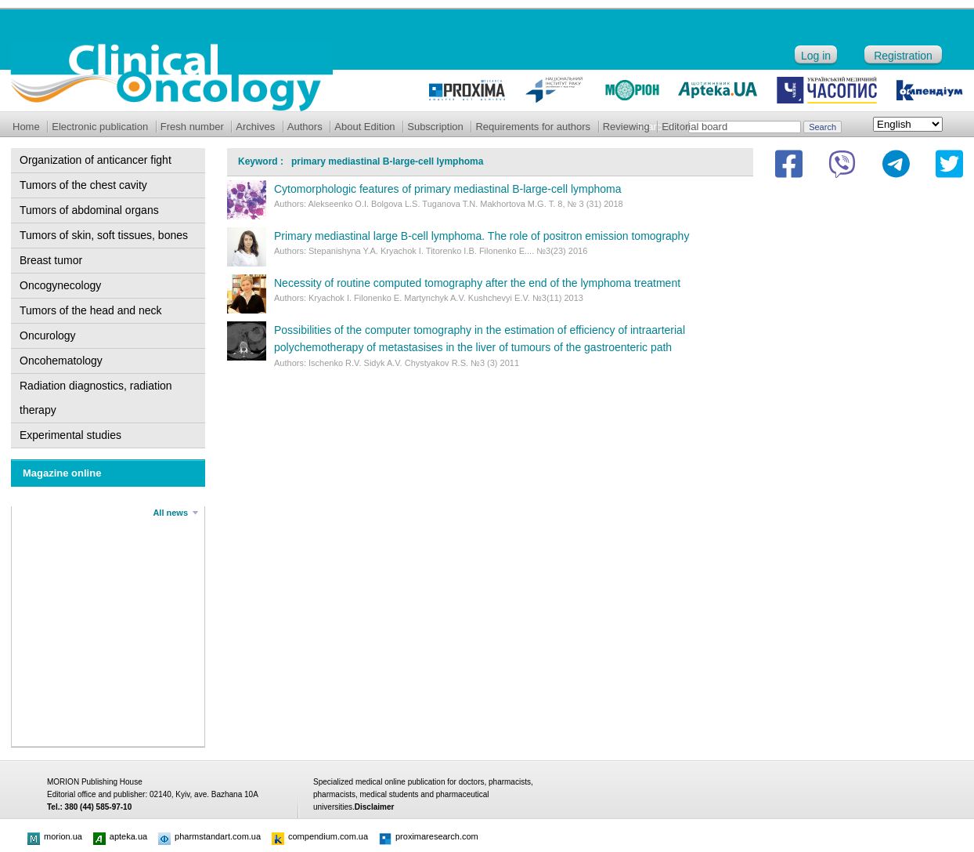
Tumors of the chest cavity (83, 185)
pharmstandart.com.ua (209, 836)
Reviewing (626, 126)
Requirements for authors (532, 126)
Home (26, 126)
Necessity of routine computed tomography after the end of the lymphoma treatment (477, 283)
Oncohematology (61, 360)
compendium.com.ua (320, 836)
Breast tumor (51, 260)
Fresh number (192, 126)
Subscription (435, 126)
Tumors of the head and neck (91, 310)
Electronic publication (100, 126)
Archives (255, 126)
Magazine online (62, 473)
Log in (816, 55)
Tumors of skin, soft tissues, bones (104, 235)
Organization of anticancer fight (95, 160)
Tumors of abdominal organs (89, 210)
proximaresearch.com (428, 836)
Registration (903, 55)
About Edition (364, 126)
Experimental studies (70, 435)
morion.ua (54, 836)
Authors (305, 126)
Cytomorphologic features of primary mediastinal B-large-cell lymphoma (448, 189)
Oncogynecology (60, 285)
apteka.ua (120, 836)
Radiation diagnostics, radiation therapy (96, 397)
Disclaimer (375, 807)
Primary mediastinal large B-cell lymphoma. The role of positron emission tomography (481, 236)
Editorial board (694, 126)
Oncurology (48, 335)
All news (170, 512)
